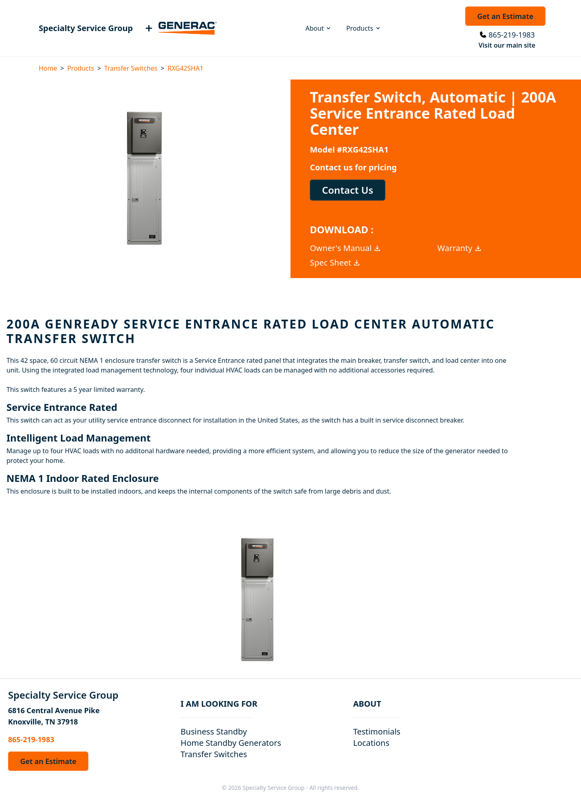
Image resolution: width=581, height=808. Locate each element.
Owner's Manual (345, 248)
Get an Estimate (505, 16)
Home (48, 68)
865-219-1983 (512, 35)
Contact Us (347, 190)
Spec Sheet (335, 262)
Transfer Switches (130, 68)
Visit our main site (507, 45)
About (318, 28)
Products (363, 28)
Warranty (459, 248)
